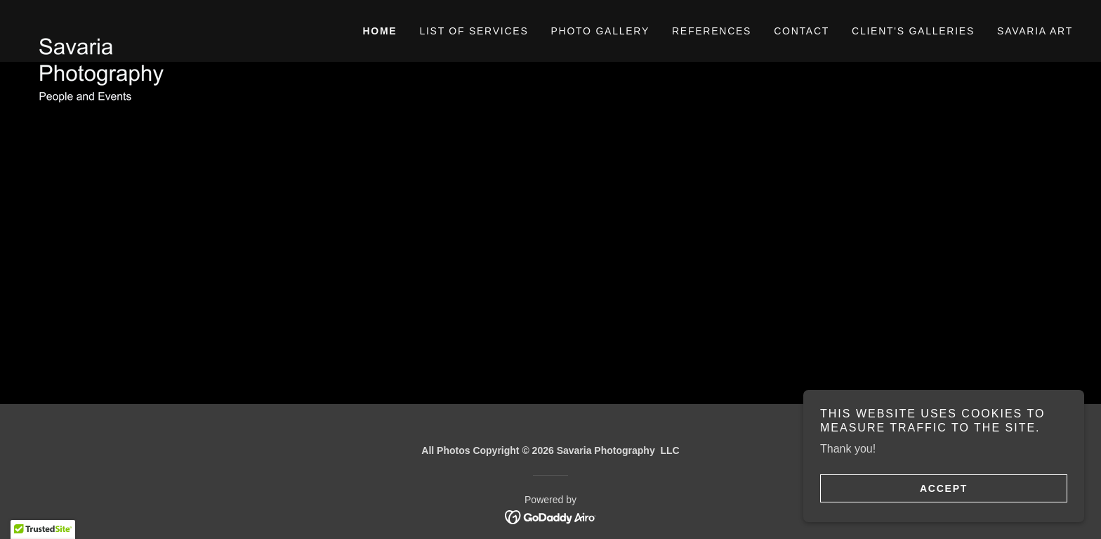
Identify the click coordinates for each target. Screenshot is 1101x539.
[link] (158, 22)
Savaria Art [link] (1035, 31)
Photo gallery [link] (600, 31)
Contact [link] (801, 31)
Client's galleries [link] (913, 31)
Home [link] (379, 31)
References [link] (711, 31)
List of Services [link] (473, 31)
